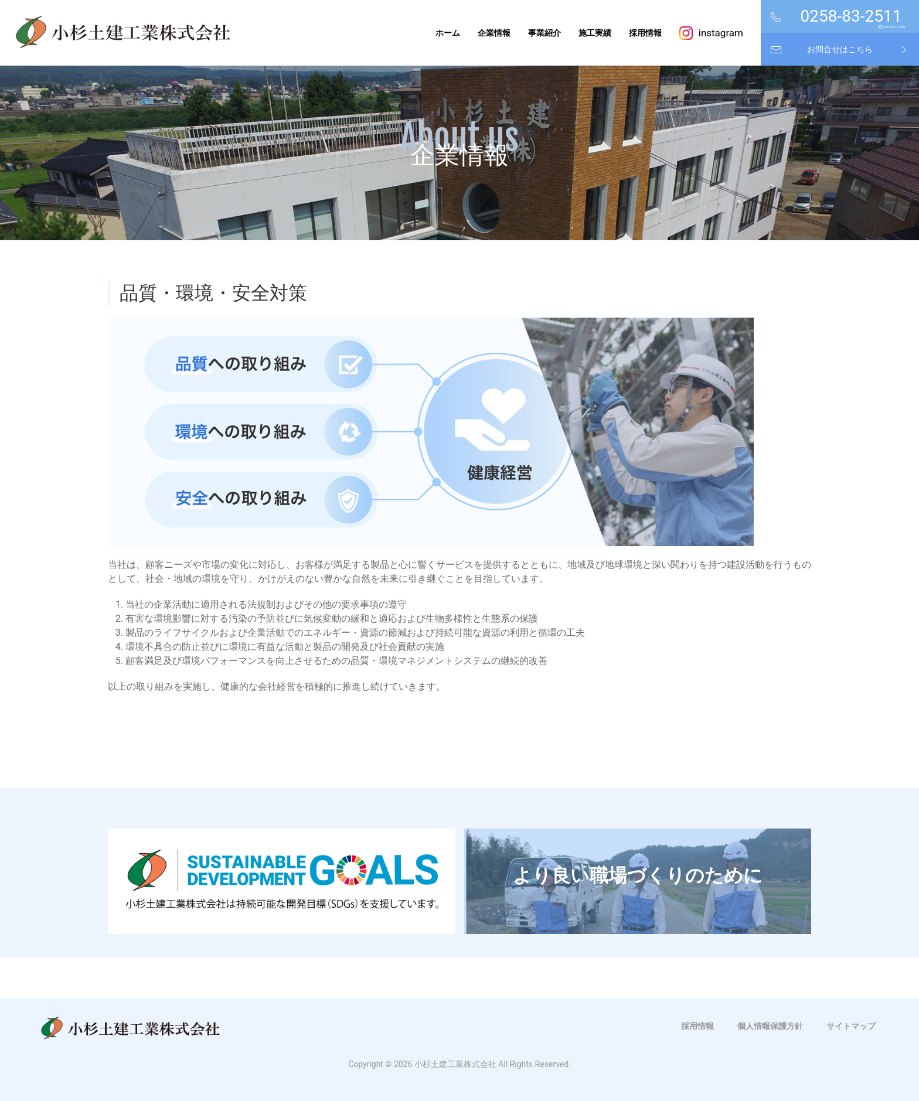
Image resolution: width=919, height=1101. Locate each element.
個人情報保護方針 (770, 1026)
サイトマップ (851, 1026)
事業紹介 (544, 33)
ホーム (447, 33)
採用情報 (645, 33)
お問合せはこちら (840, 49)
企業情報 (494, 33)
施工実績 (594, 33)
